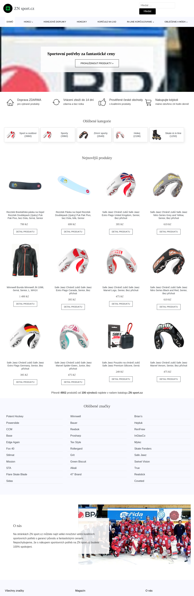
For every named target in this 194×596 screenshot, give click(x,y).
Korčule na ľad (107, 22)
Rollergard (13, 441)
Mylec (107, 434)
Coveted (157, 459)
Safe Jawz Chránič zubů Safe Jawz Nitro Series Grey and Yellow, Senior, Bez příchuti (168, 215)
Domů (10, 22)
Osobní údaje (83, 584)
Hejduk (60, 422)
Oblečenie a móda (175, 22)
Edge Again (14, 434)
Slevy (8, 584)
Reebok (156, 422)
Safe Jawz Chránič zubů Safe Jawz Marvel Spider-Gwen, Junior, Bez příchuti (73, 365)
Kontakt (150, 576)
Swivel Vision (159, 447)
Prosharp (109, 428)
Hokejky (82, 22)
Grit (154, 441)
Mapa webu (82, 576)
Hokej (27, 22)
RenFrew (12, 428)
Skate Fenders (64, 441)
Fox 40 (156, 434)
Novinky (9, 576)
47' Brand (13, 459)
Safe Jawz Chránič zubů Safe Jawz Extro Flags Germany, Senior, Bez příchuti (25, 365)
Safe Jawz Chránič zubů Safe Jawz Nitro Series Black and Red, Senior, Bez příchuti (168, 290)
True (106, 453)
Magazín (80, 569)
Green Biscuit (111, 447)
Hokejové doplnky (55, 22)
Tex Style (61, 434)
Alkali (59, 453)
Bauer (10, 422)
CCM (106, 422)
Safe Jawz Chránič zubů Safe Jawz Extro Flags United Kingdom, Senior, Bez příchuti (121, 215)
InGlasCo (157, 428)
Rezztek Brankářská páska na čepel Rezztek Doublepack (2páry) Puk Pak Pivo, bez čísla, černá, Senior (25, 215)
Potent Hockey (15, 416)
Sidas (107, 459)
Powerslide (158, 416)
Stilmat (108, 441)
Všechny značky (14, 569)
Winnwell (61, 416)
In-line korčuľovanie (139, 22)
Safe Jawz (13, 447)
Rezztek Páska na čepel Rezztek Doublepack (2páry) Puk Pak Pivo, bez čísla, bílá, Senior (73, 215)
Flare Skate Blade (162, 453)
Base (58, 428)
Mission (60, 447)
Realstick (61, 459)
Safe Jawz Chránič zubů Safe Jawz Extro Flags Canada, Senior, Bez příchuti (73, 290)
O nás (149, 569)
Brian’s (108, 416)
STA (9, 453)
